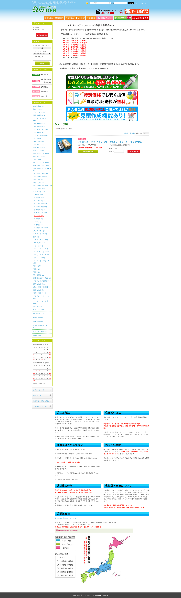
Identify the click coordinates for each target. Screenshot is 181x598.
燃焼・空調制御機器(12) (42, 287)
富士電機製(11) (39, 218)
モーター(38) (38, 306)
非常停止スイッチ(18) (41, 153)
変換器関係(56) (39, 275)
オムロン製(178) (40, 200)
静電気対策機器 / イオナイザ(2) (42, 326)
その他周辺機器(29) (40, 173)
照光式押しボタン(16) (41, 165)
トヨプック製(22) (40, 203)
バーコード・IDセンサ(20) (41, 262)
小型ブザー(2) (38, 150)
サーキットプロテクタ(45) (41, 119)
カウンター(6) (38, 182)
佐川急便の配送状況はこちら (65, 518)
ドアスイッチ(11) (39, 144)
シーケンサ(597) (39, 191)
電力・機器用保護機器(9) (42, 185)
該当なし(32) (38, 109)
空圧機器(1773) (38, 313)
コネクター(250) (39, 243)
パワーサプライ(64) (40, 249)
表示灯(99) (37, 159)
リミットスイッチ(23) (41, 255)
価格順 (126, 133)
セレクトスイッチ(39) (41, 162)
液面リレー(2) (38, 141)
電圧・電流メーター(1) (41, 293)
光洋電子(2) (38, 225)
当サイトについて (38, 390)
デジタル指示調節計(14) (42, 281)
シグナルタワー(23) (40, 240)
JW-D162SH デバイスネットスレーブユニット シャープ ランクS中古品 (110, 142)
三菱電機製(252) (40, 197)
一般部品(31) (37, 335)
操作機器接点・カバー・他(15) (42, 169)
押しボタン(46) (39, 156)
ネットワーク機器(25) (41, 176)
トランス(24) (38, 246)
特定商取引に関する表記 (41, 401)
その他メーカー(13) (41, 227)
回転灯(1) (36, 237)
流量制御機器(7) (39, 290)
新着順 (132, 133)
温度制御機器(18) (39, 284)
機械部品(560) (38, 321)
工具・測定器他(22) (40, 331)
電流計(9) (36, 269)
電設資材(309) (38, 317)
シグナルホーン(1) (40, 234)
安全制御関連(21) (39, 132)
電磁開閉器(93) (39, 126)
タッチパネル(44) (39, 231)
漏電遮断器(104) (39, 115)
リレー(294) (37, 138)
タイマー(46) (38, 179)
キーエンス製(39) (40, 207)
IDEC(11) (37, 222)
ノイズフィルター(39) (41, 252)
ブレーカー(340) (39, 112)
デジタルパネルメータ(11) (41, 297)
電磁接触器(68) (39, 123)
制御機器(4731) (38, 106)
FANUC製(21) (39, 194)
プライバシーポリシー (40, 406)
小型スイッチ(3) (39, 147)
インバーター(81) (39, 188)
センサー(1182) (39, 258)
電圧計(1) (36, 272)
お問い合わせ (37, 395)
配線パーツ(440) (39, 309)
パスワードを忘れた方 (140, 3)
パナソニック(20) (40, 212)
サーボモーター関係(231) (40, 302)
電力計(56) (37, 266)
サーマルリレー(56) (40, 129)
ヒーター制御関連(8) (41, 135)
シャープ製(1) (39, 216)
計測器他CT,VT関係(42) (42, 278)
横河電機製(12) (39, 209)
